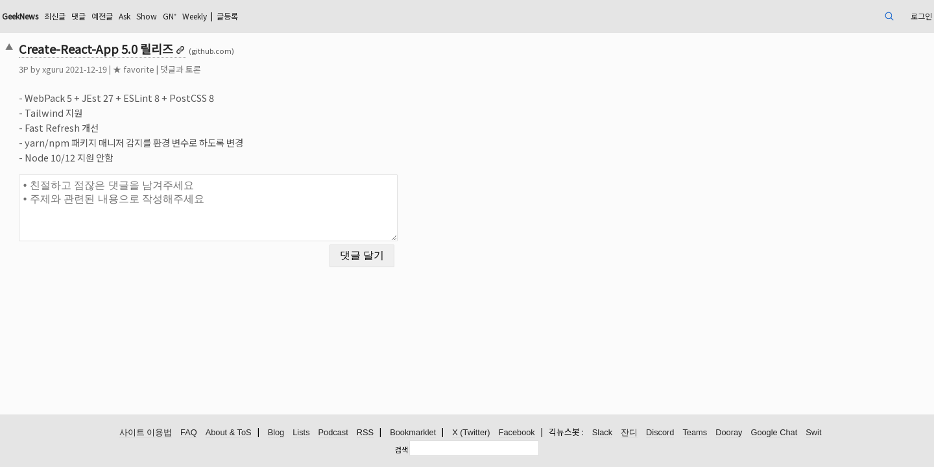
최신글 (160, 16)
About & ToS (229, 433)
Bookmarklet (413, 433)
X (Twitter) (471, 433)
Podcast (333, 433)
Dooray (728, 433)
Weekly (323, 16)
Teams (694, 433)
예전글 (214, 16)
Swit (813, 433)
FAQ (188, 433)
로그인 (826, 16)
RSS (365, 433)
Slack (602, 433)
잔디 (629, 433)
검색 (401, 449)
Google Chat (773, 433)
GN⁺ (293, 16)
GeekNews (118, 16)
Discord (660, 433)
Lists (301, 433)
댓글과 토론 (270, 69)
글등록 (363, 16)
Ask (240, 16)
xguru (143, 69)
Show (266, 16)
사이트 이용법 (146, 433)
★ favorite (224, 69)
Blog (276, 433)
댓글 (187, 16)
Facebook (517, 433)
